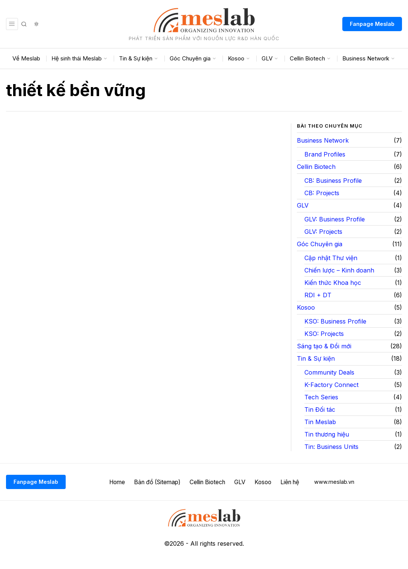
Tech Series (321, 397)
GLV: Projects (323, 231)
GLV (303, 205)
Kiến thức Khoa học (332, 282)
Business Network (323, 140)
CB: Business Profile (333, 180)
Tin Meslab (320, 422)
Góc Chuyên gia (319, 244)
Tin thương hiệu (326, 434)
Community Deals (329, 372)
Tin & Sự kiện (316, 358)
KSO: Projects (324, 333)
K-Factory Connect (331, 384)
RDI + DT (317, 295)
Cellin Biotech (316, 166)
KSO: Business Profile (335, 321)
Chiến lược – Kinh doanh (339, 270)
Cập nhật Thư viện (330, 258)
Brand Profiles (324, 154)
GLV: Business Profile (334, 219)
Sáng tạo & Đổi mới (324, 346)
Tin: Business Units (331, 446)
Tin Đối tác (319, 409)
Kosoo (306, 307)
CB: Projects (321, 193)
